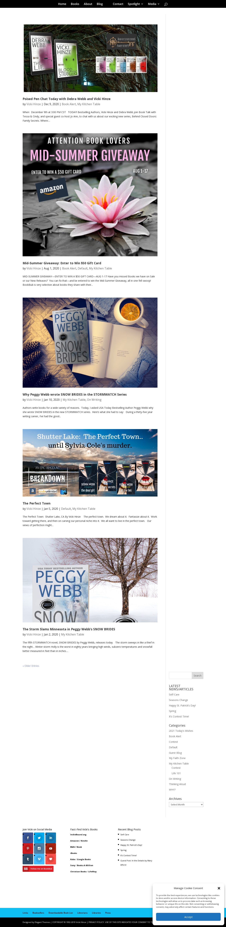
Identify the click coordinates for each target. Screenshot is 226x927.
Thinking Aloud (177, 784)
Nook (79, 847)
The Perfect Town (36, 503)
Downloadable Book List (61, 912)
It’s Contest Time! (179, 716)
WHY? (172, 789)
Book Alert (69, 104)
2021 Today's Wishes (181, 730)
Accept (188, 917)
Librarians (82, 912)
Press (108, 912)
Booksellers (38, 912)
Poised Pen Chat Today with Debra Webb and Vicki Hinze (67, 99)
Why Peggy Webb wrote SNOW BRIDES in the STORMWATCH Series (75, 394)
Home (62, 4)
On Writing (94, 400)
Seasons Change (178, 700)
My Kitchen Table (88, 104)
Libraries (96, 912)
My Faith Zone (177, 758)
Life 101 (176, 773)
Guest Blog (175, 752)
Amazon (74, 840)
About (88, 4)
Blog (100, 4)
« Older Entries (31, 666)
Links (25, 912)
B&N (72, 847)
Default (83, 268)
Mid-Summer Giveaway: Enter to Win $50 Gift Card (62, 263)
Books (75, 4)
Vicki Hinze (33, 104)
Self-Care (174, 694)
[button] (219, 888)
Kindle (84, 840)
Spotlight (134, 4)
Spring (172, 711)
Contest (173, 741)
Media (152, 4)
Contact (118, 4)
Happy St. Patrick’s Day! (182, 705)
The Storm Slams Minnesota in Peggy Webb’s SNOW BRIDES (69, 629)
